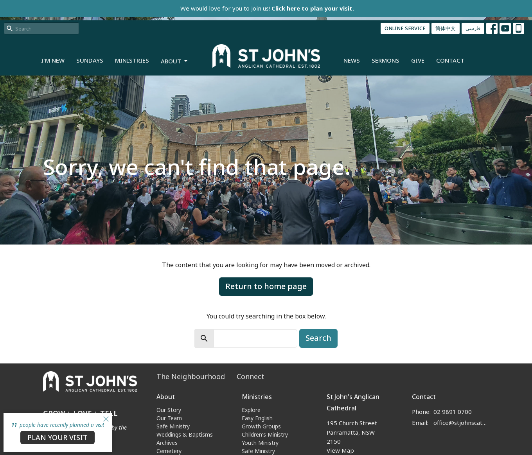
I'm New (53, 60)
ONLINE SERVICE (405, 28)
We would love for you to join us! (267, 8)
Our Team (169, 418)
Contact (450, 60)
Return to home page (266, 286)
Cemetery (169, 451)
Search (318, 338)
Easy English (257, 418)
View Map (340, 450)
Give (417, 60)
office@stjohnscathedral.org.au (461, 422)
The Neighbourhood (190, 376)
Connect (250, 376)
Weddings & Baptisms (184, 434)
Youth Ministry (260, 442)
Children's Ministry (265, 434)
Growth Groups (261, 426)
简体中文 (445, 28)
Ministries (132, 60)
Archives (167, 442)
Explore (251, 410)
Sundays (89, 60)
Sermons (385, 60)
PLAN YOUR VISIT (57, 437)
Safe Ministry (173, 426)
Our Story (168, 410)
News (351, 60)
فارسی (473, 28)
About (175, 61)
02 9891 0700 (452, 411)
